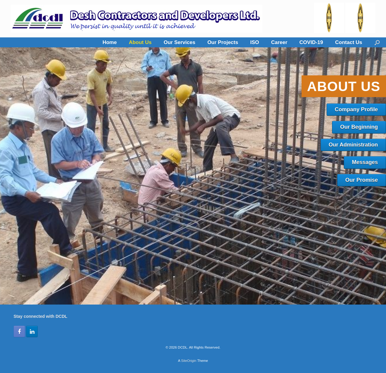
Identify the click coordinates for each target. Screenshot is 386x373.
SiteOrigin (188, 360)
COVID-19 (311, 42)
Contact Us (348, 42)
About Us (140, 42)
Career (279, 42)
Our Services (179, 42)
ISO (254, 42)
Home (110, 42)
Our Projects (222, 42)
